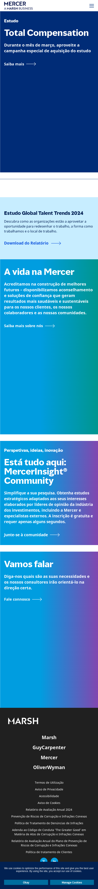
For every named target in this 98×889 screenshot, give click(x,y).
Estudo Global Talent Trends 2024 (43, 213)
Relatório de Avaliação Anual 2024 (49, 810)
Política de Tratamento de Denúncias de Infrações (49, 823)
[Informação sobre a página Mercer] (29, 326)
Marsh (49, 737)
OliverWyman (49, 767)
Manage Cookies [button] (72, 882)
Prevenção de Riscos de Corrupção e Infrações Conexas (49, 816)
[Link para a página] (20, 64)
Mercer (49, 757)
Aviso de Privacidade (49, 789)
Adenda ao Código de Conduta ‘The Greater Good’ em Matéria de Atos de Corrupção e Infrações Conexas (49, 832)
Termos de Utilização (49, 783)
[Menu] (91, 5)
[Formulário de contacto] (23, 599)
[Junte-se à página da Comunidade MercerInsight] (49, 534)
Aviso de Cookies (49, 803)
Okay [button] (26, 882)
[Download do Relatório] (32, 243)
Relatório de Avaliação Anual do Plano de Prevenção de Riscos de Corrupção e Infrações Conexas (49, 843)
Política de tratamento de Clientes (49, 852)
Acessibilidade (49, 796)
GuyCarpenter (49, 747)
